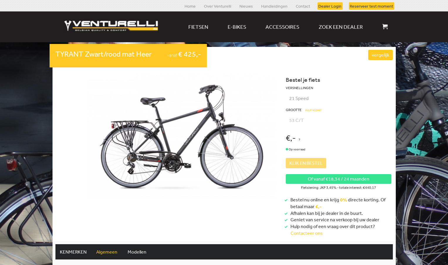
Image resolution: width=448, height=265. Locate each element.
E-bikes (237, 26)
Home (190, 6)
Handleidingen (274, 6)
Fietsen (198, 26)
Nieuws (246, 6)
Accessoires (282, 26)
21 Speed (299, 98)
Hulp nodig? (313, 110)
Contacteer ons (306, 233)
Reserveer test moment (371, 6)
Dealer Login (330, 6)
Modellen (137, 252)
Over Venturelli (217, 6)
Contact (303, 6)
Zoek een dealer (341, 26)
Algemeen (106, 252)
